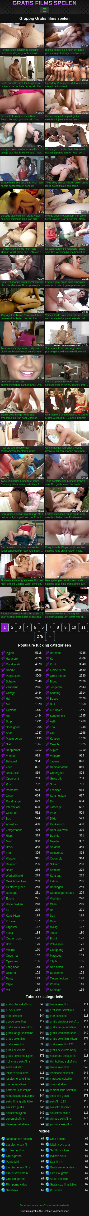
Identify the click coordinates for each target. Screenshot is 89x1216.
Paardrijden (13, 675)
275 (40, 636)
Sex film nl (56, 1161)
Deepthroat (13, 750)
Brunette (55, 653)
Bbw (8, 944)
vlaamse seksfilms (17, 1124)
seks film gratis (59, 1095)
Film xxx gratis (59, 1173)
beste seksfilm (59, 1004)
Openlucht (12, 778)
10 (74, 627)
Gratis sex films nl (17, 1173)
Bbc (8, 818)
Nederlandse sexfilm (19, 1139)
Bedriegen (56, 887)
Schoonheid (57, 715)
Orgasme (12, 927)
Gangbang (56, 950)
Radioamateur (59, 767)
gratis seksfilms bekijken (65, 1050)
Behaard (11, 761)
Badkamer (56, 972)
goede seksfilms (16, 1021)
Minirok (10, 950)
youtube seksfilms (61, 1124)
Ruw (53, 921)
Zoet (9, 767)
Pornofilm (56, 1190)
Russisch (12, 864)
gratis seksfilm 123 (62, 1044)
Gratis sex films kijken (64, 1184)
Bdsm (9, 870)
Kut (52, 658)
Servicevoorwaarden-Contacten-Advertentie (44, 1205)
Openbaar (12, 961)
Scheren (11, 681)
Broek (9, 847)
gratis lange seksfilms (19, 1033)
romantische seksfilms (20, 1095)
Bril (52, 910)
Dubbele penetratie (62, 893)
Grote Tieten (58, 675)
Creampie (56, 858)
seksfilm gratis (15, 1107)
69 (7, 910)
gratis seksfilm (15, 1044)
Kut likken (56, 710)
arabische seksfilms (18, 1004)
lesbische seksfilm (61, 1073)
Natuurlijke (12, 773)
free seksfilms (58, 1016)
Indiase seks (58, 1156)
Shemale (55, 990)
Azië (53, 721)
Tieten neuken (59, 978)
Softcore (55, 870)
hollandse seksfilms (18, 1061)
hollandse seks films (62, 1056)
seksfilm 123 (58, 1101)
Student (55, 847)
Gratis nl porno (15, 1179)
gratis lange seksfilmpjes (65, 1027)
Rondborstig (13, 664)
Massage (56, 955)
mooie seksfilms (16, 1084)
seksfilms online (60, 1113)
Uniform (11, 972)
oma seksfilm (58, 1084)
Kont (53, 664)
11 (83, 627)
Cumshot (11, 710)
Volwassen (57, 944)
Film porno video (16, 1184)
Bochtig (55, 835)
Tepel (53, 932)
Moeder (55, 841)
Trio (52, 727)
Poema (54, 984)
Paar (53, 813)
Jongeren (56, 687)
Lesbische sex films (18, 1167)
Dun (52, 801)
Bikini (53, 938)
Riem (9, 835)
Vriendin (11, 755)
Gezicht (55, 744)
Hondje (10, 670)
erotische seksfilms (62, 1010)
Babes (54, 698)
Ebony (10, 898)
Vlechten (55, 898)
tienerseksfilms (15, 1118)
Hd (7, 698)
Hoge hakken (14, 904)
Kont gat (55, 875)
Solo (53, 784)
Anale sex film (59, 1179)
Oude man (12, 955)
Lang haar (12, 967)
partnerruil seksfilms (18, 1090)
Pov (8, 784)
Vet (8, 990)
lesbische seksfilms (18, 1078)
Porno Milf (12, 1161)
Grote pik (56, 778)
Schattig (55, 693)
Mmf (8, 841)
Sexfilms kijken (59, 1150)
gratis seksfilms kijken (19, 1056)
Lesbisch (55, 790)
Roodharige (13, 801)
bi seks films (13, 1010)
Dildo (53, 818)
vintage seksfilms (61, 1118)
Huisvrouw (56, 853)
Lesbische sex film (17, 1144)
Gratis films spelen (44, 3)
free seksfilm (14, 1016)
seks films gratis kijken (20, 1101)
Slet (8, 744)
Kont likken (13, 915)
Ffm (8, 853)
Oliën (53, 904)
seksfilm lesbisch (60, 1107)
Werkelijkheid (14, 875)
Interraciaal (13, 807)
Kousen (55, 738)
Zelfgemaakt (14, 830)
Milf (8, 704)
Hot (8, 715)
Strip (9, 721)
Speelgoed (12, 727)
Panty (9, 978)
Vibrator (11, 858)
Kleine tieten (58, 670)
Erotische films (15, 1150)
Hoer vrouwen (59, 830)
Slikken (54, 864)
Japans (54, 761)
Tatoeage (56, 807)
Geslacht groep (15, 887)
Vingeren (55, 755)
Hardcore (12, 658)
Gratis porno (14, 1156)
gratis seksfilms (15, 1050)
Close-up (11, 813)
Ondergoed (57, 773)
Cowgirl (10, 693)
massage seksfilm (61, 1078)
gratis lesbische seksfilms (65, 1033)
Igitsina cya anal (60, 1144)
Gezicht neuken (16, 881)
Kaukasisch (57, 824)
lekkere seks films (17, 1073)
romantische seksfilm (63, 1090)
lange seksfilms (60, 1067)
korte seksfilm (14, 1067)
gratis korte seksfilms (19, 1027)
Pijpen (10, 653)
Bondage (11, 893)
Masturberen (14, 738)
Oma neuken (58, 1139)
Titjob (53, 961)
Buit (52, 704)
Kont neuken (58, 795)
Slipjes (54, 750)
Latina (54, 881)
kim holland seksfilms (63, 1061)
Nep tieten (56, 967)
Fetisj (9, 932)
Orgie (9, 984)
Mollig (53, 927)
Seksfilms (12, 1190)
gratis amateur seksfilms (65, 1021)
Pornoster (12, 790)
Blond (53, 681)
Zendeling (12, 687)
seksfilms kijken (16, 1113)
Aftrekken (12, 824)
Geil (52, 733)
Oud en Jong (14, 938)
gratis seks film (15, 1038)
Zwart (9, 795)
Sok (52, 915)
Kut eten (11, 921)
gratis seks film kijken (63, 1038)
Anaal (9, 733)
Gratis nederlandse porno (65, 1167)
